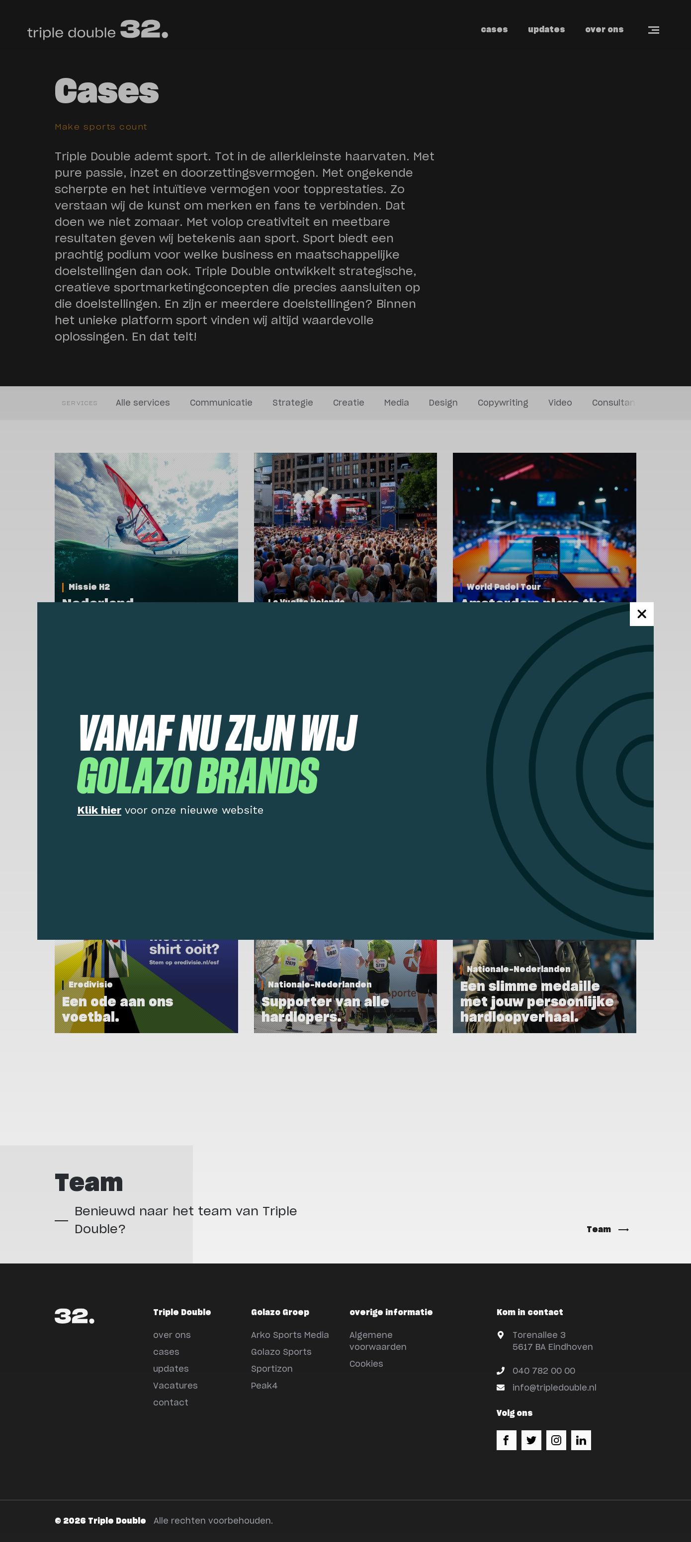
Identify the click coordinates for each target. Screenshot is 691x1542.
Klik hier (99, 810)
